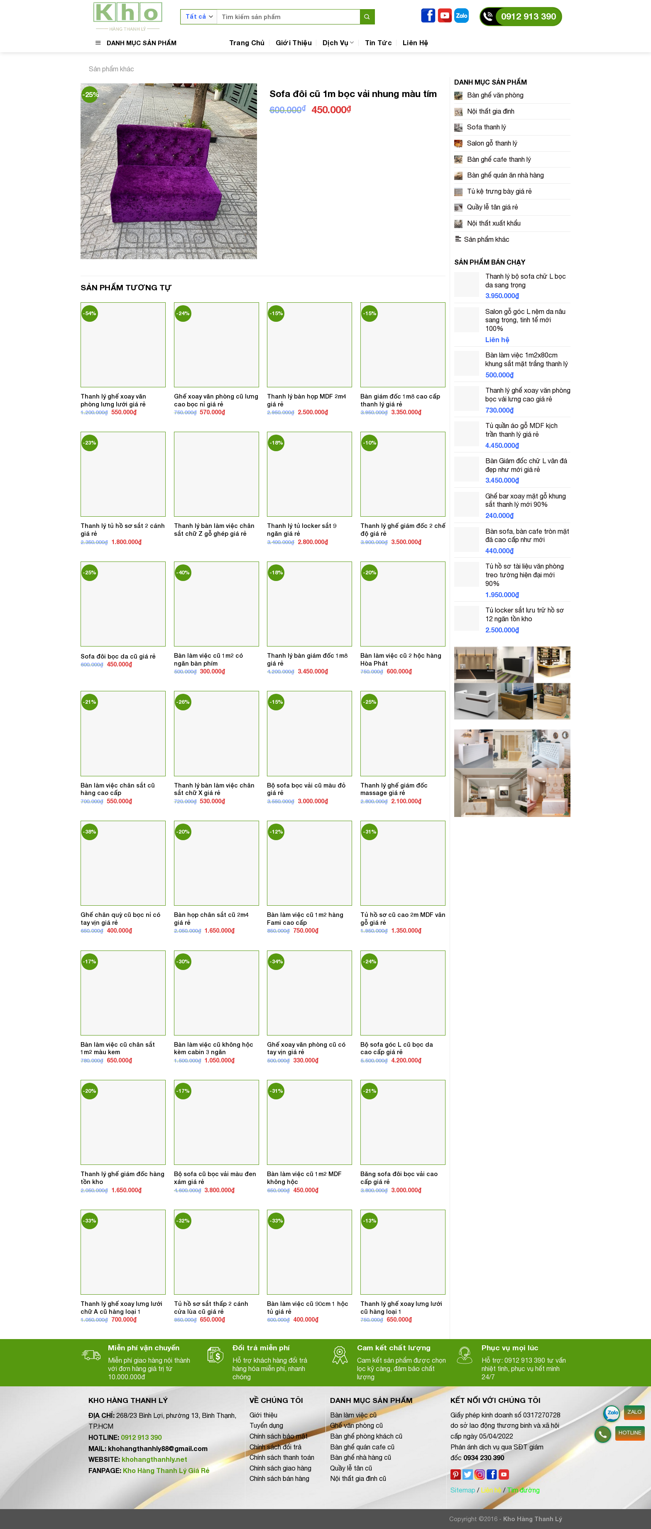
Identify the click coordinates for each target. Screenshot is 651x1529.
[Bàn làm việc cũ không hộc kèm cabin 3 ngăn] (216, 993)
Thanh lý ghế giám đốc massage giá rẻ (394, 789)
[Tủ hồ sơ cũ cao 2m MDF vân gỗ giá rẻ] (402, 863)
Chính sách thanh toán (282, 1457)
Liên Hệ (415, 42)
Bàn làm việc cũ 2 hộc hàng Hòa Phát (400, 659)
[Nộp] (367, 17)
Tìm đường (523, 1490)
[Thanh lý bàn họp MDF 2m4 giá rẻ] (309, 344)
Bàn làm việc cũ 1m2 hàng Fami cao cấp (305, 918)
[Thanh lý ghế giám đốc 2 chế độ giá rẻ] (402, 474)
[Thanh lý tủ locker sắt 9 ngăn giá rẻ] (309, 474)
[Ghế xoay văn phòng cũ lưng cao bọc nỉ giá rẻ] (216, 344)
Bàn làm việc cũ (353, 1415)
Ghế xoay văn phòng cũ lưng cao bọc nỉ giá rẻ (216, 400)
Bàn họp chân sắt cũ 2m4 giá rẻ (211, 918)
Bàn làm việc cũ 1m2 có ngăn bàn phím (208, 659)
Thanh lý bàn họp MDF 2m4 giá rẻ (306, 400)
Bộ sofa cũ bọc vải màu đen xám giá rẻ (215, 1177)
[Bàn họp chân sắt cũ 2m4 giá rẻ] (216, 863)
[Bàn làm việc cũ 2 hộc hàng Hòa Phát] (402, 604)
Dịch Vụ (338, 42)
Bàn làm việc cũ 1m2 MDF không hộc (304, 1177)
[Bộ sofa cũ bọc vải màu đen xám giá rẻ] (216, 1122)
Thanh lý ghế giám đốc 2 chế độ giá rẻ (402, 529)
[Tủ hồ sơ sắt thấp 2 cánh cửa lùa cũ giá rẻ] (216, 1252)
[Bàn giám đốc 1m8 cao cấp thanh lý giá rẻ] (402, 344)
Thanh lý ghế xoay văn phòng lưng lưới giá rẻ (113, 400)
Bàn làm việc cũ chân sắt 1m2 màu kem (118, 1048)
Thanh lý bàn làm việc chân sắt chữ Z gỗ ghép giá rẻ (214, 529)
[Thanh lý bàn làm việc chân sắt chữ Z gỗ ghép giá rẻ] (216, 474)
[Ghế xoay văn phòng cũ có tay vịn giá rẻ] (309, 993)
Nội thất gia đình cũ (358, 1478)
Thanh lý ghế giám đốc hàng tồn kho (122, 1177)
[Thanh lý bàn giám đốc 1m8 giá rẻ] (309, 604)
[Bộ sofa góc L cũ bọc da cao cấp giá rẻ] (402, 993)
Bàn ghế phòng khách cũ (366, 1436)
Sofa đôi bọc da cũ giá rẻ (118, 656)
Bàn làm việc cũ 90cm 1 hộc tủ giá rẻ (307, 1307)
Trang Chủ (247, 42)
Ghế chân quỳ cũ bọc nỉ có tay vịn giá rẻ (120, 918)
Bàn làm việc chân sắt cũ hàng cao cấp (118, 789)
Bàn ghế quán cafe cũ (362, 1447)
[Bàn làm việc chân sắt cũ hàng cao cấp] (123, 733)
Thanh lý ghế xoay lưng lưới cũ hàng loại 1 (401, 1307)
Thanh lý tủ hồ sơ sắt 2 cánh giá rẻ (123, 529)
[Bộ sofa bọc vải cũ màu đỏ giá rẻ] (309, 733)
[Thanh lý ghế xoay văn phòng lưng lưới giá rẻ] (123, 344)
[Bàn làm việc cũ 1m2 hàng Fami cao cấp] (309, 863)
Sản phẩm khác (111, 69)
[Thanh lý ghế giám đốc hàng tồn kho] (123, 1122)
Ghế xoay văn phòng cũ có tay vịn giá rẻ (306, 1048)
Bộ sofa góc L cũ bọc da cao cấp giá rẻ (396, 1048)
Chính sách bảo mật (279, 1436)
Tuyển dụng (266, 1425)
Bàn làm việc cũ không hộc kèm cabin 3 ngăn (213, 1048)
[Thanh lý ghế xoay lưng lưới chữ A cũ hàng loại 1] (123, 1252)
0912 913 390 (528, 16)
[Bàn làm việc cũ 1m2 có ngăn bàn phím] (216, 604)
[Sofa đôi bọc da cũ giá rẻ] (123, 604)
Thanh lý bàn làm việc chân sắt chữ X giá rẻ (214, 789)
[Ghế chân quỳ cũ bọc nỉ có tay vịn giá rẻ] (123, 863)
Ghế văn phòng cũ (356, 1425)
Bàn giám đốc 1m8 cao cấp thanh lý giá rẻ (400, 400)
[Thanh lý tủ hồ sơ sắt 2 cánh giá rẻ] (123, 474)
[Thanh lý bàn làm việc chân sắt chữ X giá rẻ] (216, 733)
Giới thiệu (263, 1415)
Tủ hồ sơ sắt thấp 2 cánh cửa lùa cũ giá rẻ (211, 1307)
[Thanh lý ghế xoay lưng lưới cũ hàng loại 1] (402, 1252)
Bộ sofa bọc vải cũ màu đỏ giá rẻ (306, 789)
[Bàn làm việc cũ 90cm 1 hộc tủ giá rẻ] (309, 1252)
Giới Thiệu (294, 42)
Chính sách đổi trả (275, 1447)
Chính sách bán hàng (279, 1478)
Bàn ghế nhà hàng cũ (360, 1457)
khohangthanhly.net (154, 1459)
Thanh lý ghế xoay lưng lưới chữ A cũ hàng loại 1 (121, 1307)
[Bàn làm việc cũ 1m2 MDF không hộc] (309, 1122)
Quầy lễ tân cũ (351, 1468)
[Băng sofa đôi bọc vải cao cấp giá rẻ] (402, 1122)
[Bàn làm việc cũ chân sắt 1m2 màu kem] (123, 993)
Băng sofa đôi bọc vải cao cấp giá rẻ (399, 1177)
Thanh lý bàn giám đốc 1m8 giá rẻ (307, 659)
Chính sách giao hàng (280, 1468)
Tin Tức (378, 42)
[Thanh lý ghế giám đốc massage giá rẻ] (402, 733)
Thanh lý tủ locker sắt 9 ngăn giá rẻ (301, 529)
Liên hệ (491, 1490)
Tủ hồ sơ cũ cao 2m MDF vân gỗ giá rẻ (402, 918)
